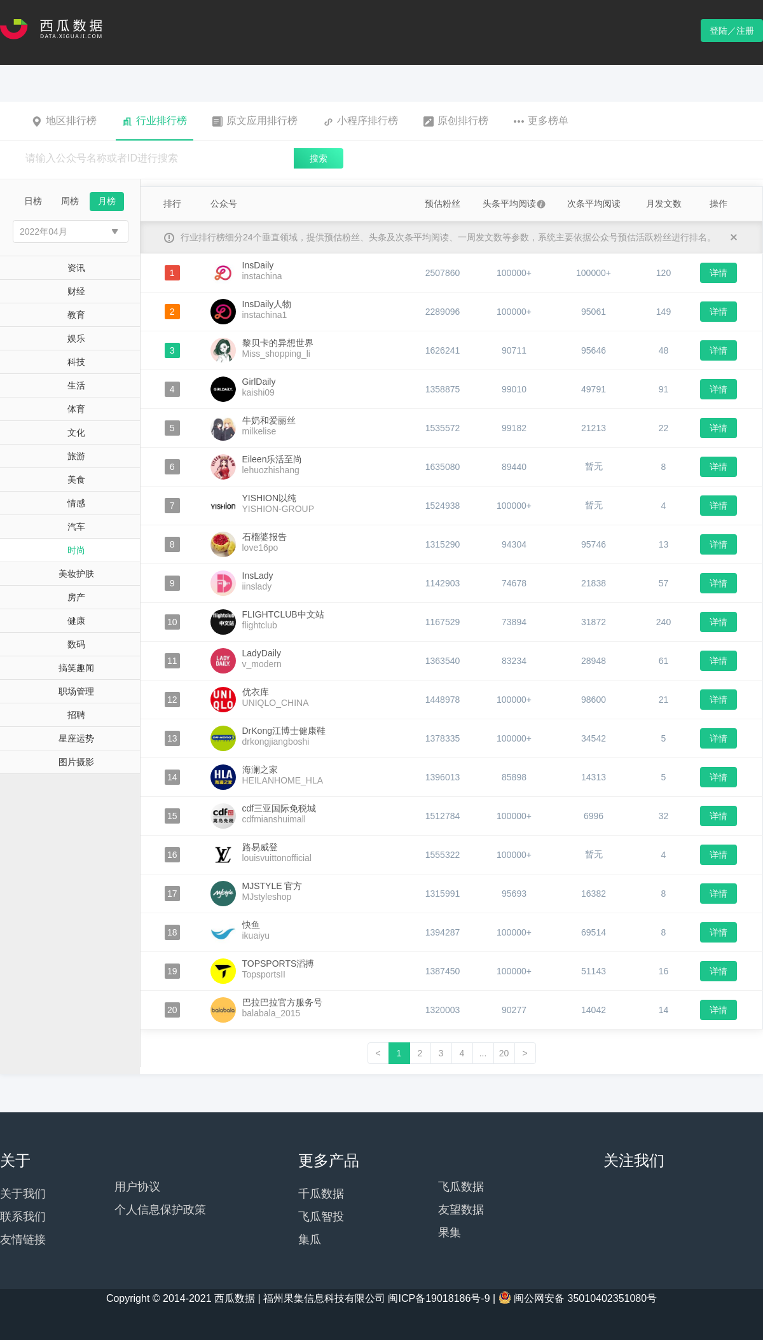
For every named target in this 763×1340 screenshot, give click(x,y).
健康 (76, 621)
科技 (76, 362)
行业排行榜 (154, 121)
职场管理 (76, 691)
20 (504, 1053)
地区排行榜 (64, 121)
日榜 (33, 201)
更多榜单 (541, 121)
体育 (76, 409)
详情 (718, 273)
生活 (76, 385)
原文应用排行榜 (255, 121)
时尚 (76, 550)
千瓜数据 (321, 1193)
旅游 (76, 456)
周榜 (70, 201)
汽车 (76, 526)
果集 (449, 1232)
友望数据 (461, 1209)
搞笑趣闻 (76, 668)
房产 (76, 597)
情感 (76, 503)
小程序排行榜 (360, 121)
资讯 (76, 268)
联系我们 (23, 1216)
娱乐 (76, 338)
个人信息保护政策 (160, 1209)
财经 (76, 291)
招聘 (76, 715)
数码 (76, 644)
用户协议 (137, 1186)
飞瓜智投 (321, 1216)
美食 (76, 479)
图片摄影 (76, 762)
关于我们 (23, 1193)
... (483, 1053)
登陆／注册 (732, 30)
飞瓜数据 (461, 1186)
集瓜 (309, 1239)
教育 (76, 315)
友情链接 (23, 1239)
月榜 (107, 201)
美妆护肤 (76, 574)
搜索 (318, 158)
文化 (76, 432)
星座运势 (76, 738)
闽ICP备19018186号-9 (439, 1298)
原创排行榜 (455, 121)
